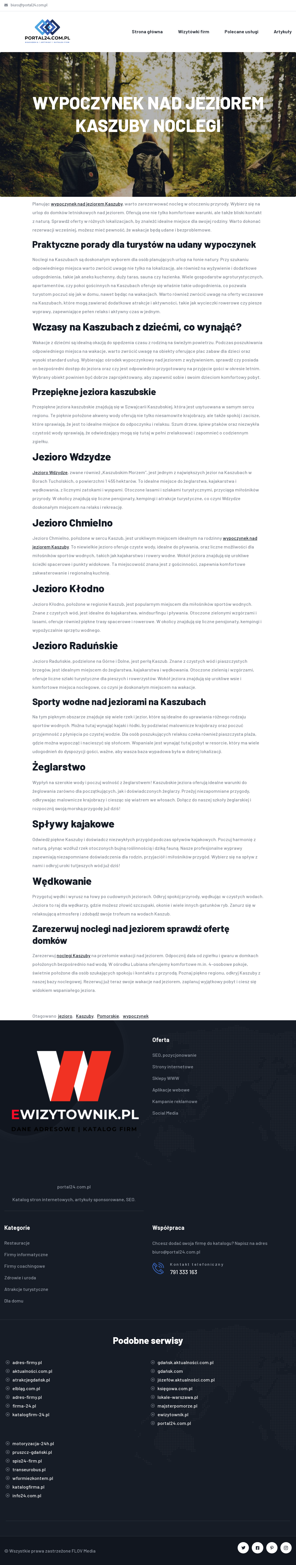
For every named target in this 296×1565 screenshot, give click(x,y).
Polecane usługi (241, 31)
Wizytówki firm (193, 31)
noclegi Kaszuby (73, 955)
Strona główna (147, 31)
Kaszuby (84, 1016)
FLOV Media (84, 1550)
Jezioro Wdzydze (50, 472)
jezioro (65, 1016)
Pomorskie (108, 1016)
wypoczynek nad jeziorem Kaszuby (87, 203)
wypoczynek (136, 1016)
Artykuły (283, 31)
